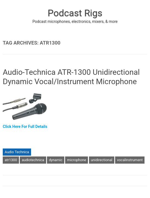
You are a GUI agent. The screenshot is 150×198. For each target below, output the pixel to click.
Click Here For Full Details (25, 126)
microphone (76, 160)
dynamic (55, 160)
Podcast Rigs (75, 12)
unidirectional (101, 160)
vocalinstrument (130, 160)
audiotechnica (33, 160)
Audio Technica (17, 152)
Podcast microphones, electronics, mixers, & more (75, 21)
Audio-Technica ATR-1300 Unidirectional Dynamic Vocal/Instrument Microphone (71, 77)
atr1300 (11, 160)
